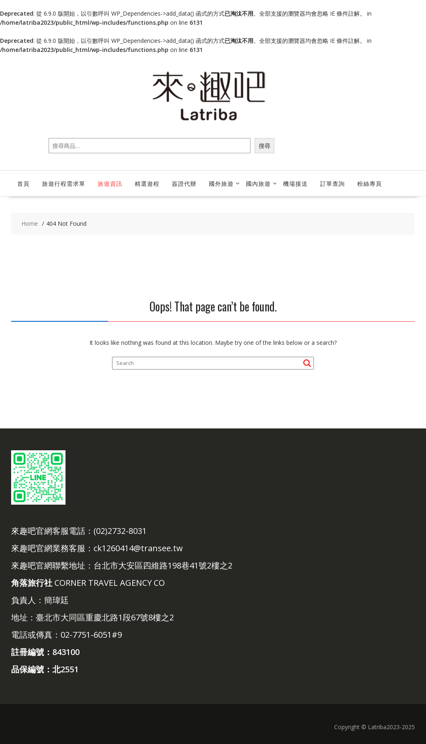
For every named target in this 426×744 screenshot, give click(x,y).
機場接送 (295, 183)
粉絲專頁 (369, 183)
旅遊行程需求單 (63, 183)
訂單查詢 (332, 183)
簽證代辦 (184, 183)
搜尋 (264, 146)
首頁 (23, 183)
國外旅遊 (221, 183)
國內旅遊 (258, 183)
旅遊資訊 (110, 183)
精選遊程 (147, 183)
